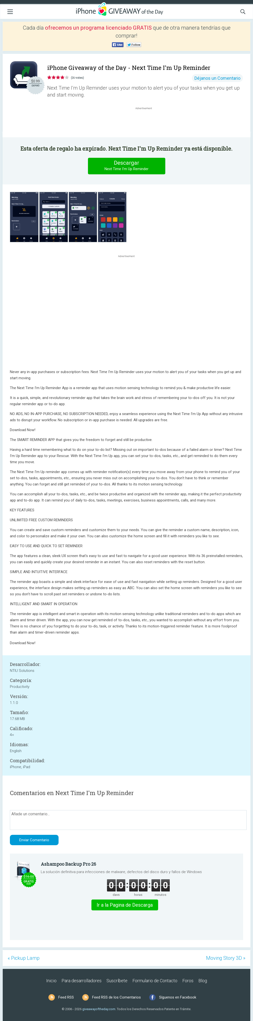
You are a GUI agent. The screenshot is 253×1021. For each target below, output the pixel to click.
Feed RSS (66, 997)
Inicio (51, 980)
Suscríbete (116, 980)
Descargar (126, 166)
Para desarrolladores (82, 980)
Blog (202, 980)
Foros (187, 980)
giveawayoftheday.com (98, 1009)
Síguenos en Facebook (177, 997)
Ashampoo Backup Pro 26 (68, 864)
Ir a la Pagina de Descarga (125, 905)
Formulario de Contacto (154, 980)
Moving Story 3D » (225, 958)
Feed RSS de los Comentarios (116, 997)
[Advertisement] (146, 122)
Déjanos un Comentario (217, 78)
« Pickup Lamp (24, 958)
